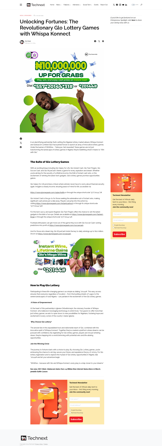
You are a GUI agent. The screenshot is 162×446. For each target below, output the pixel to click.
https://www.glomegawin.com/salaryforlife (47, 193)
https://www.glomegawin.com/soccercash (66, 225)
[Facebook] (117, 5)
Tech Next (28, 41)
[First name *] (84, 399)
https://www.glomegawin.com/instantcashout (54, 203)
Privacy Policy (39, 444)
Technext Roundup (76, 413)
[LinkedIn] (126, 5)
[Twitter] (114, 5)
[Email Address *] (84, 405)
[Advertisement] (126, 63)
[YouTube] (123, 5)
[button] (21, 5)
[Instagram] (120, 5)
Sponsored (27, 15)
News (22, 15)
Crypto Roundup (75, 410)
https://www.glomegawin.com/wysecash (54, 234)
